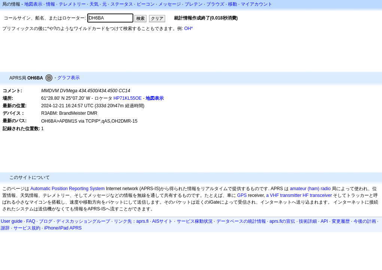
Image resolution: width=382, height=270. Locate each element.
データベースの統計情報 (241, 221)
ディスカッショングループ (83, 221)
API (324, 221)
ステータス (121, 4)
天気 (94, 4)
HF (306, 195)
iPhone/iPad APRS (63, 228)
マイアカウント (256, 4)
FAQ (30, 221)
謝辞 (5, 228)
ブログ (45, 221)
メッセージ (169, 4)
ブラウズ (215, 4)
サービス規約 (26, 228)
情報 (50, 4)
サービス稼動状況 (195, 221)
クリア (157, 18)
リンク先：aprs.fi (131, 221)
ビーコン (146, 4)
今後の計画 (365, 221)
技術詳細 (308, 221)
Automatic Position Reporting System (67, 188)
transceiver (321, 195)
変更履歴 (341, 221)
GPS (241, 195)
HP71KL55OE (127, 98)
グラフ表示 (68, 77)
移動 (232, 4)
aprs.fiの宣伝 (282, 221)
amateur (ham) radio (310, 188)
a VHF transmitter (283, 195)
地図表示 (33, 4)
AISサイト (162, 221)
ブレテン (194, 4)
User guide (11, 221)
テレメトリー (72, 4)
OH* (188, 28)
